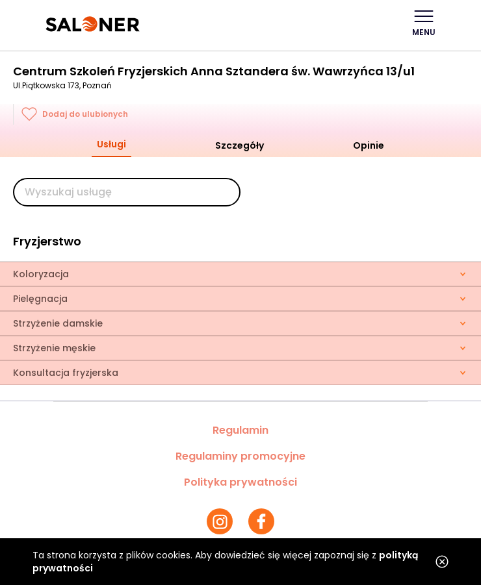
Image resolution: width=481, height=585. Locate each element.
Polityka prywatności (240, 482)
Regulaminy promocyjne (241, 456)
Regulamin (240, 430)
